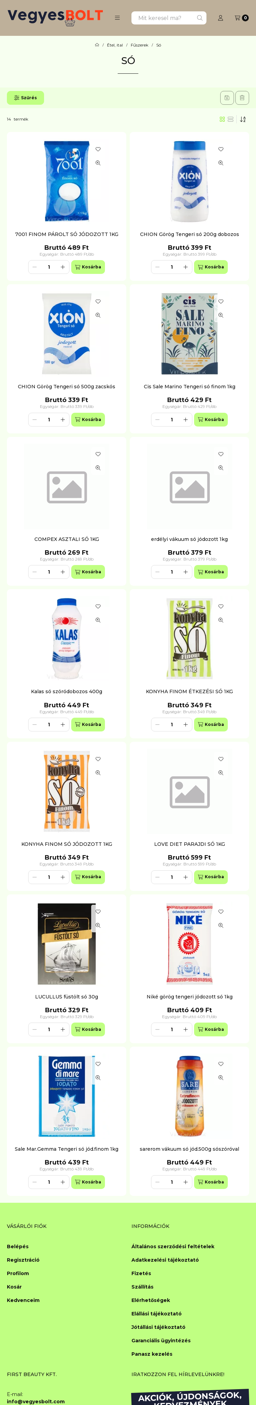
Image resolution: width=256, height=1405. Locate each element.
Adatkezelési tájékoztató (165, 1260)
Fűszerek (139, 45)
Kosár (14, 1287)
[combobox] (169, 18)
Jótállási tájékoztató (158, 1327)
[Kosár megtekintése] (241, 18)
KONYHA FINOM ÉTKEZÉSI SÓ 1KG (189, 691)
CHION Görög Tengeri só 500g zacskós (66, 386)
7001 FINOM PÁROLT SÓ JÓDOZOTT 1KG (66, 234)
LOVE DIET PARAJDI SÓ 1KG (189, 844)
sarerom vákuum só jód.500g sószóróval (189, 1149)
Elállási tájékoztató (156, 1314)
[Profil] (220, 18)
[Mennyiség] (49, 267)
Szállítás (142, 1287)
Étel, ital (115, 45)
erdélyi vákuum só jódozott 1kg (189, 539)
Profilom (18, 1273)
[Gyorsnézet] (98, 163)
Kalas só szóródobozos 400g (66, 691)
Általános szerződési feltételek (172, 1246)
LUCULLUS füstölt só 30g (66, 997)
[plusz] (63, 267)
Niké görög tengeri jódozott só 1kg (190, 997)
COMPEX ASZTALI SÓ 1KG (66, 539)
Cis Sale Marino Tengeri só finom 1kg (189, 386)
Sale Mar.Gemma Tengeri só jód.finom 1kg (66, 1149)
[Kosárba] (88, 267)
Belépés (18, 1246)
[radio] (230, 119)
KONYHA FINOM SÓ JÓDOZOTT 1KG (66, 844)
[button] (117, 18)
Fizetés (141, 1273)
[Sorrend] (243, 119)
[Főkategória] (97, 45)
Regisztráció (23, 1260)
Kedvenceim (23, 1300)
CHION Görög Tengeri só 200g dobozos (189, 234)
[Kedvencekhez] (98, 149)
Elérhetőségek (150, 1300)
